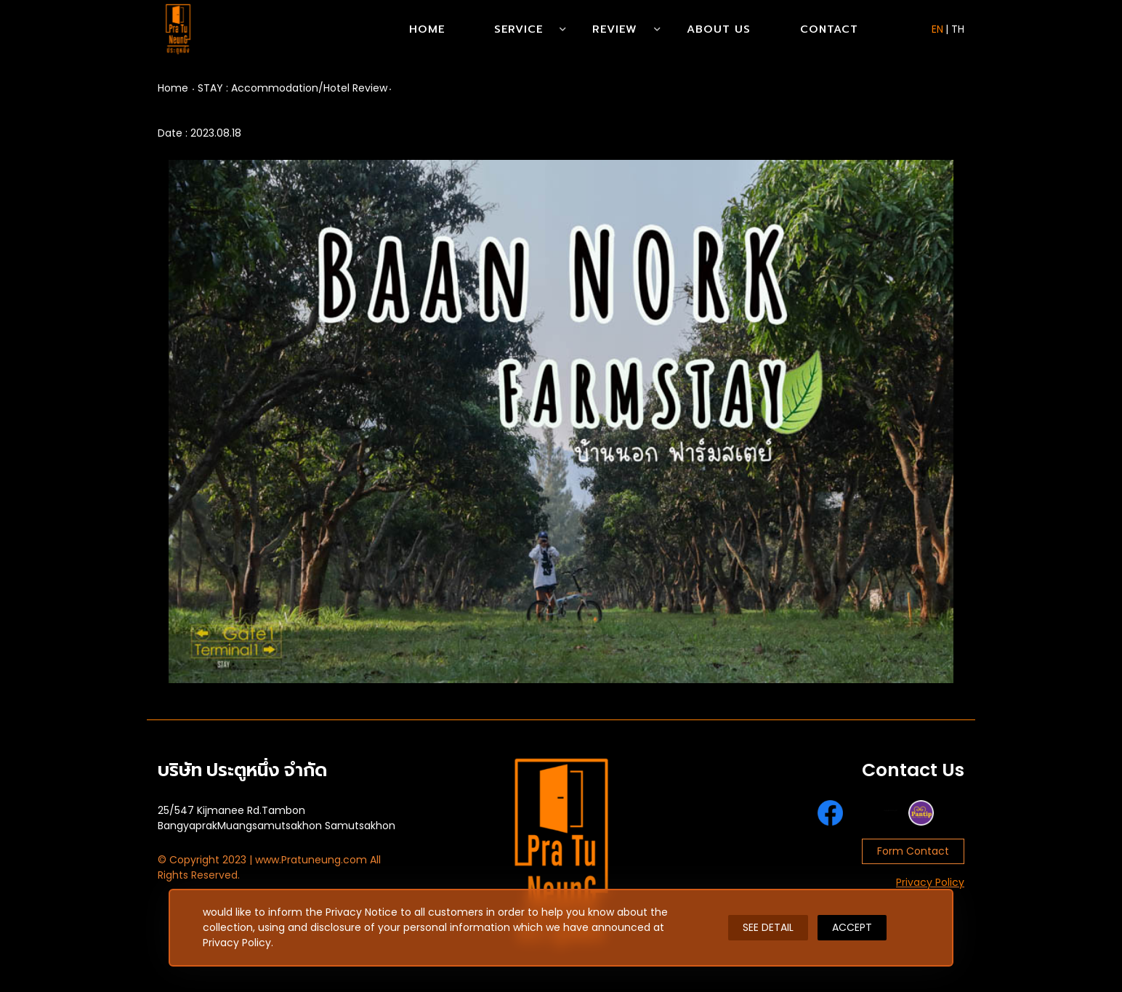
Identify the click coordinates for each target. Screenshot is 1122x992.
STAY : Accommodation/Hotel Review (292, 88)
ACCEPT (852, 927)
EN (937, 29)
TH (957, 29)
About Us (719, 29)
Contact (829, 29)
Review (614, 29)
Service (518, 29)
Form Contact (913, 851)
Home (427, 29)
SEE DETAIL (768, 927)
